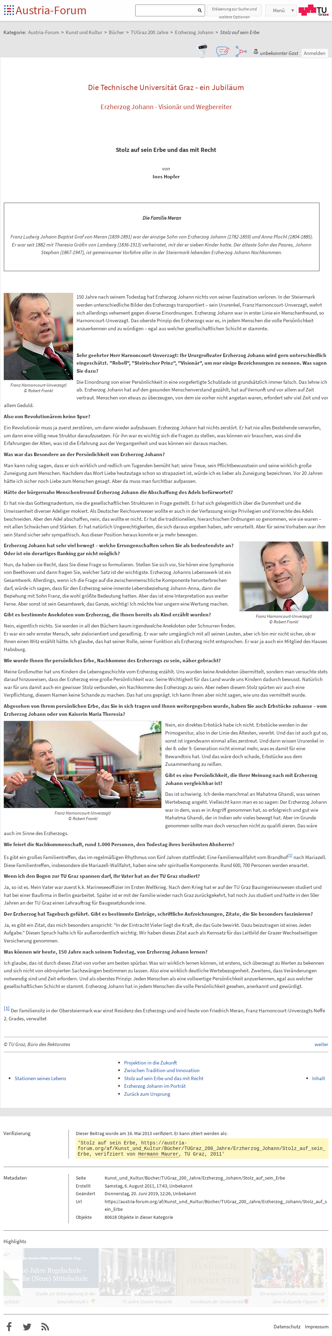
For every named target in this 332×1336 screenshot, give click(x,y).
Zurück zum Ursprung (147, 1094)
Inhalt (318, 1078)
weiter (321, 1044)
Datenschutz (287, 1326)
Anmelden (314, 53)
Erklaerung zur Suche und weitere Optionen (234, 11)
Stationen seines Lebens (40, 1078)
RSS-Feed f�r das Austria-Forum (45, 1327)
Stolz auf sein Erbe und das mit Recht (163, 1078)
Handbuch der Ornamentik (217, 1301)
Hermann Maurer (158, 1154)
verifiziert (162, 1133)
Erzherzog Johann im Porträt (155, 1086)
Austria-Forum (51, 10)
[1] (290, 855)
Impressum (317, 1326)
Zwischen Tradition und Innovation (162, 1070)
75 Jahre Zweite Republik (147, 1301)
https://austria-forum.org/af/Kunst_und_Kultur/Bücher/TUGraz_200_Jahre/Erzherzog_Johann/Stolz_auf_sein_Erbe (202, 1148)
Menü (279, 10)
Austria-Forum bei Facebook (9, 1327)
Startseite (9, 11)
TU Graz (314, 10)
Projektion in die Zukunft (150, 1062)
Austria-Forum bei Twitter (27, 1327)
